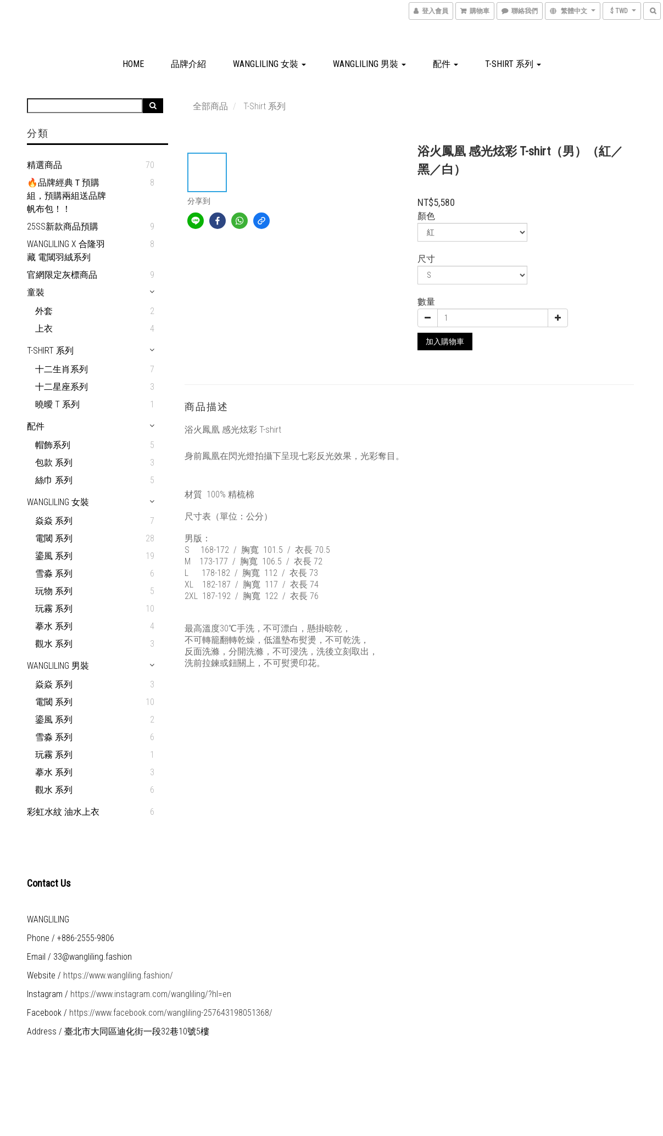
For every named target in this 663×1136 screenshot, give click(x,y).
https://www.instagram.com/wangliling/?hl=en (150, 994)
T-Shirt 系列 (513, 64)
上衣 (44, 328)
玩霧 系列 (54, 608)
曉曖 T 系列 (57, 404)
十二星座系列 (61, 387)
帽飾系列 (52, 445)
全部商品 (210, 106)
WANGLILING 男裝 (369, 64)
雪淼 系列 (54, 573)
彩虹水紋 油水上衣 (63, 812)
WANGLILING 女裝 (269, 64)
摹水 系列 (54, 626)
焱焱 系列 (54, 521)
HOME (133, 64)
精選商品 (44, 165)
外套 (44, 311)
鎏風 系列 (54, 556)
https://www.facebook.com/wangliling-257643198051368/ (170, 1013)
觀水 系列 (54, 644)
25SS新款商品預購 (62, 226)
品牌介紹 (188, 64)
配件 (445, 64)
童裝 (35, 292)
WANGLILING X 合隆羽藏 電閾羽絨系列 (66, 250)
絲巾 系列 (54, 480)
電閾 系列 (54, 538)
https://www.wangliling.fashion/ (118, 975)
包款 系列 (54, 462)
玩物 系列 (54, 591)
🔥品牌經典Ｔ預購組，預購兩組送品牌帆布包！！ (66, 195)
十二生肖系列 (61, 369)
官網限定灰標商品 (62, 275)
